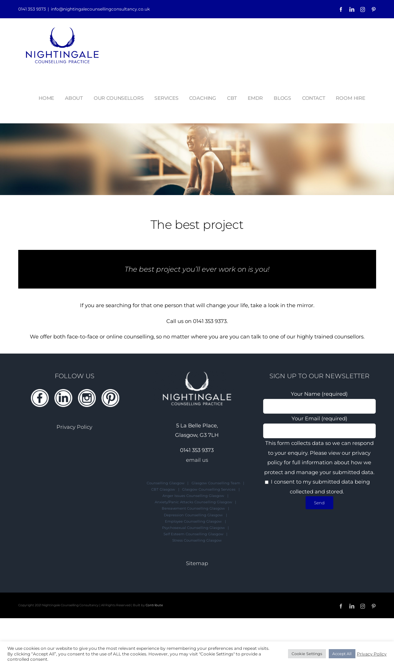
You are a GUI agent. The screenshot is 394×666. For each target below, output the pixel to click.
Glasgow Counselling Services (208, 489)
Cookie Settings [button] (307, 653)
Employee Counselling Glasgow (193, 521)
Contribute (154, 605)
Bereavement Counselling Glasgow (193, 508)
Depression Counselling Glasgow (193, 515)
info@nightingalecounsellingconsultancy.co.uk (100, 9)
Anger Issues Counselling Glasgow (193, 495)
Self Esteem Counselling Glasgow (193, 534)
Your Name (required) (319, 399)
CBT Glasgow (163, 489)
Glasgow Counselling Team (216, 483)
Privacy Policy (74, 426)
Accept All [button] (342, 653)
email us (197, 460)
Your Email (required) (319, 424)
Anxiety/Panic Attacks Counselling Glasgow (193, 502)
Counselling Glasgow (166, 483)
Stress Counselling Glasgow (197, 540)
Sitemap (197, 563)
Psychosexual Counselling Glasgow (193, 527)
